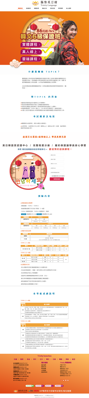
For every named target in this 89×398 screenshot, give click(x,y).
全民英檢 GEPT (64, 370)
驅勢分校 (43, 367)
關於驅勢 (43, 365)
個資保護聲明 (61, 176)
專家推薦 (43, 368)
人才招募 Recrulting (49, 395)
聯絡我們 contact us (38, 395)
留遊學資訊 (44, 372)
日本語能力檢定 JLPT (66, 374)
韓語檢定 (20, 8)
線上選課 (68, 8)
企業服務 (43, 370)
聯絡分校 (44, 8)
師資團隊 (60, 8)
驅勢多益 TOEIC (64, 368)
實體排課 (36, 8)
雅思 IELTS (63, 366)
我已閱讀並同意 (58, 176)
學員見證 (52, 8)
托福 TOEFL (63, 365)
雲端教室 (28, 8)
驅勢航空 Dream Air (65, 375)
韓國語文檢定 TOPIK (65, 372)
